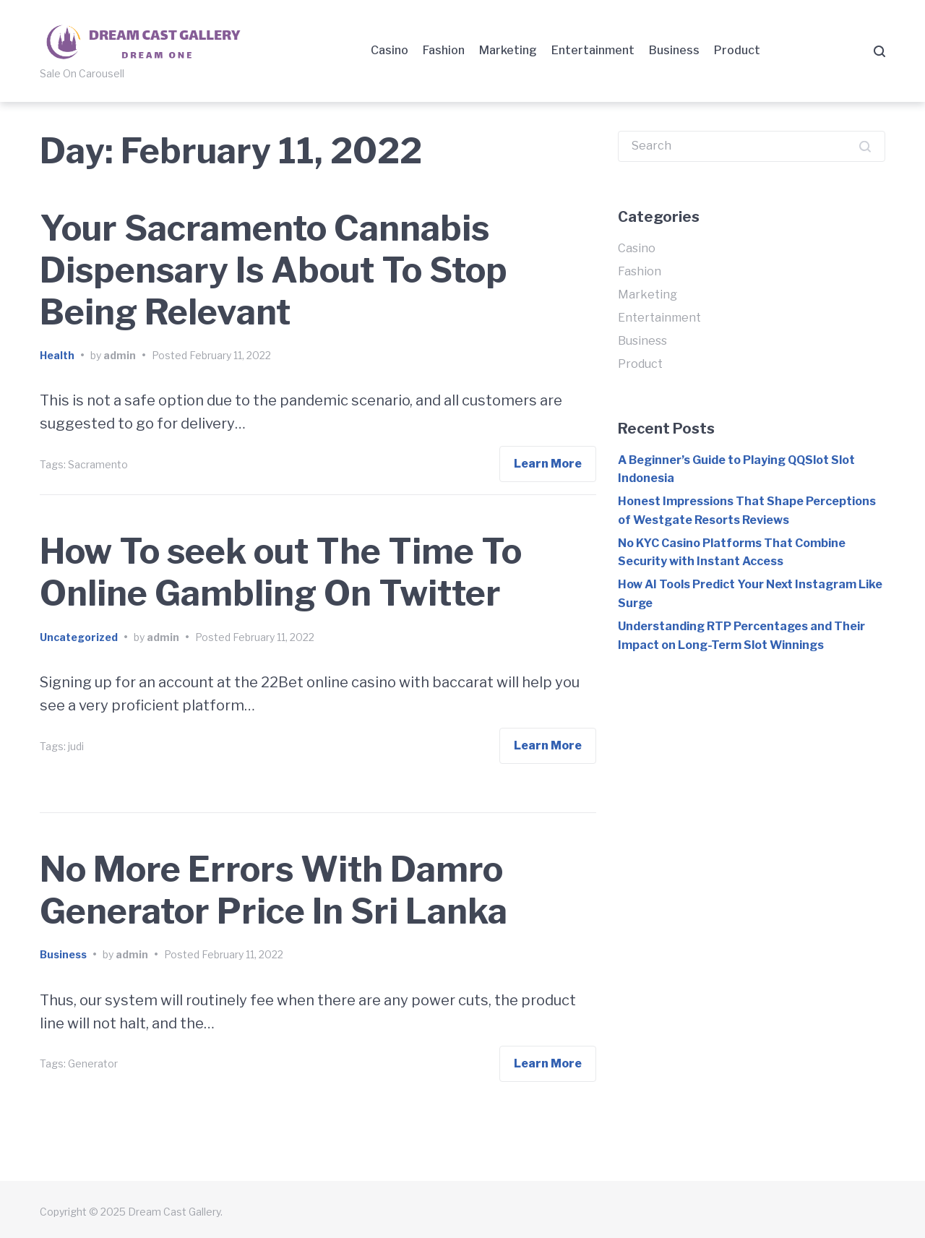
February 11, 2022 (230, 355)
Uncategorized (79, 637)
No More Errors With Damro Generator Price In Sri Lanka (273, 890)
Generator (93, 1063)
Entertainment (592, 50)
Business (674, 50)
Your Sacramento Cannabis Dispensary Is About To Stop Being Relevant (273, 269)
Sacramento (98, 464)
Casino (389, 50)
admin (119, 355)
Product (737, 50)
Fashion (444, 50)
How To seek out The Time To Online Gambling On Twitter (281, 572)
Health (57, 355)
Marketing (508, 50)
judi (76, 746)
